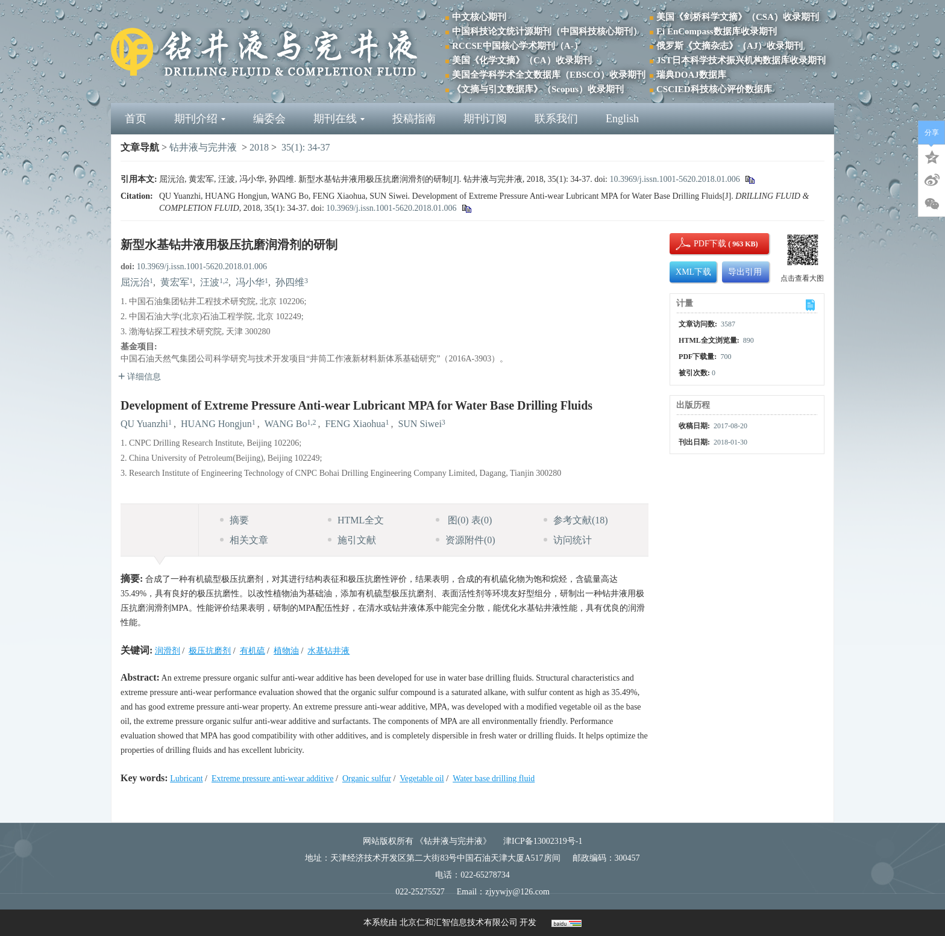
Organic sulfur (366, 778)
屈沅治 (135, 282)
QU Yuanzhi (144, 424)
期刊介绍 (199, 119)
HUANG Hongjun (216, 424)
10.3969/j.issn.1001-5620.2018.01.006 (674, 179)
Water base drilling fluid (494, 778)
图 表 (464, 520)
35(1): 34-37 (305, 147)
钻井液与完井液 (203, 147)
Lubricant (186, 778)
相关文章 (244, 540)
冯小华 (250, 282)
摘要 (234, 520)
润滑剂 (167, 650)
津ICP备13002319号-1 (542, 841)
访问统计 (568, 540)
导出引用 (745, 271)
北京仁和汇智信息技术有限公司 (459, 922)
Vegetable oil (422, 778)
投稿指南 (414, 119)
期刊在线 (339, 119)
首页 (135, 119)
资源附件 (465, 540)
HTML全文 (356, 520)
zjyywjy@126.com (517, 891)
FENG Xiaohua (355, 424)
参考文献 (576, 520)
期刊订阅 (485, 119)
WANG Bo (286, 424)
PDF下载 (700, 243)
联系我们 (556, 119)
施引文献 (352, 540)
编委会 (269, 119)
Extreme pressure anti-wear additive (273, 778)
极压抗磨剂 (210, 650)
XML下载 (693, 271)
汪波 (209, 282)
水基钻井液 (328, 650)
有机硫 (252, 650)
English (622, 119)
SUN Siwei (419, 424)
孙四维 (289, 282)
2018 (259, 147)
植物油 (286, 650)
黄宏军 (174, 282)
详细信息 (139, 376)
